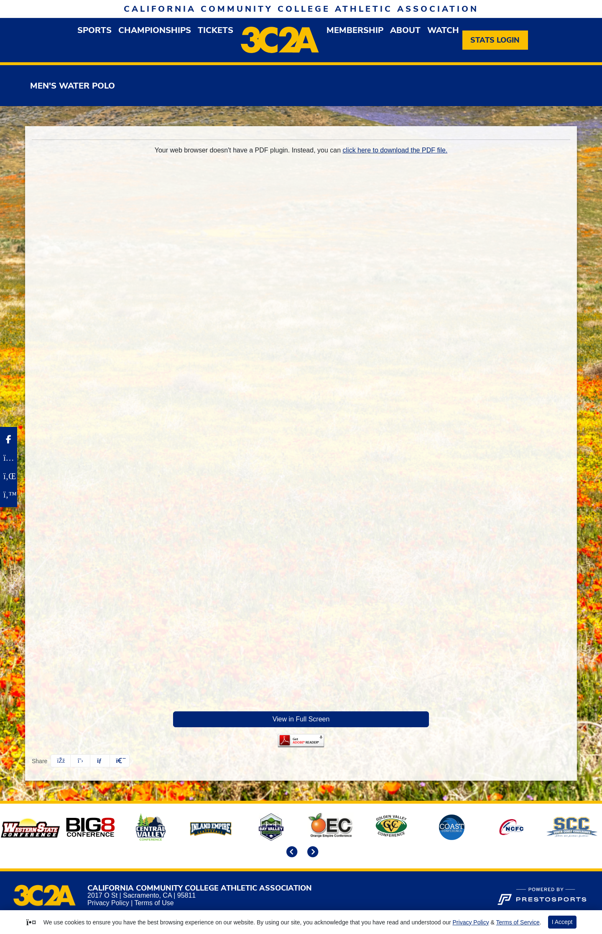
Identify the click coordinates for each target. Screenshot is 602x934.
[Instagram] (8, 458)
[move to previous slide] (290, 853)
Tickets (215, 30)
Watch (443, 30)
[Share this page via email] (100, 760)
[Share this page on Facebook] (61, 760)
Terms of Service (518, 922)
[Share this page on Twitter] (80, 760)
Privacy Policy (108, 902)
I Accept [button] (562, 922)
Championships (154, 30)
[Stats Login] (495, 40)
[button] (94, 30)
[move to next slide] (311, 853)
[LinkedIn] (8, 476)
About (405, 30)
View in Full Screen (301, 719)
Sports (94, 30)
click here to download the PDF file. (395, 150)
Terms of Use (153, 902)
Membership (355, 30)
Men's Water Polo (72, 85)
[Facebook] (8, 439)
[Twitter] (8, 494)
